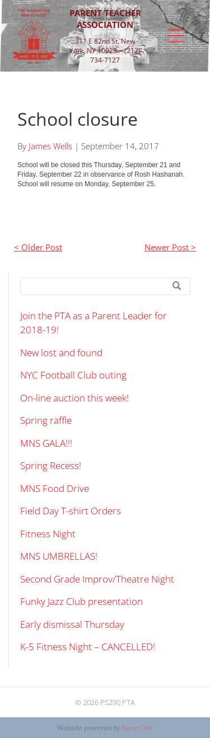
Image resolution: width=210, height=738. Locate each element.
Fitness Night (48, 533)
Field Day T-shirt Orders (70, 510)
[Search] (105, 286)
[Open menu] (176, 35)
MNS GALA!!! (46, 443)
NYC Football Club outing (73, 374)
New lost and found (61, 352)
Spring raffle (46, 420)
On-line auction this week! (74, 397)
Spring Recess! (50, 465)
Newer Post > (170, 247)
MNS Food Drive (54, 488)
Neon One (137, 727)
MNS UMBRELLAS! (58, 556)
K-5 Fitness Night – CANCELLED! (87, 646)
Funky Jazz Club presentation (81, 601)
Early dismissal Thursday (72, 624)
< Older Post (38, 247)
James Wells (50, 146)
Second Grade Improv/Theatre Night (97, 579)
